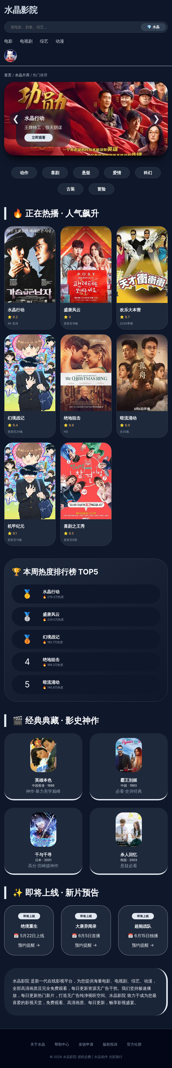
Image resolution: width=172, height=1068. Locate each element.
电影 (8, 41)
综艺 (44, 41)
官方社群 (134, 1044)
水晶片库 (22, 75)
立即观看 (38, 137)
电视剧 (26, 41)
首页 (8, 75)
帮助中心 (62, 1044)
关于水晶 (37, 1044)
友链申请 (86, 1044)
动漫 (60, 41)
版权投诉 (110, 1044)
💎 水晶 (153, 27)
